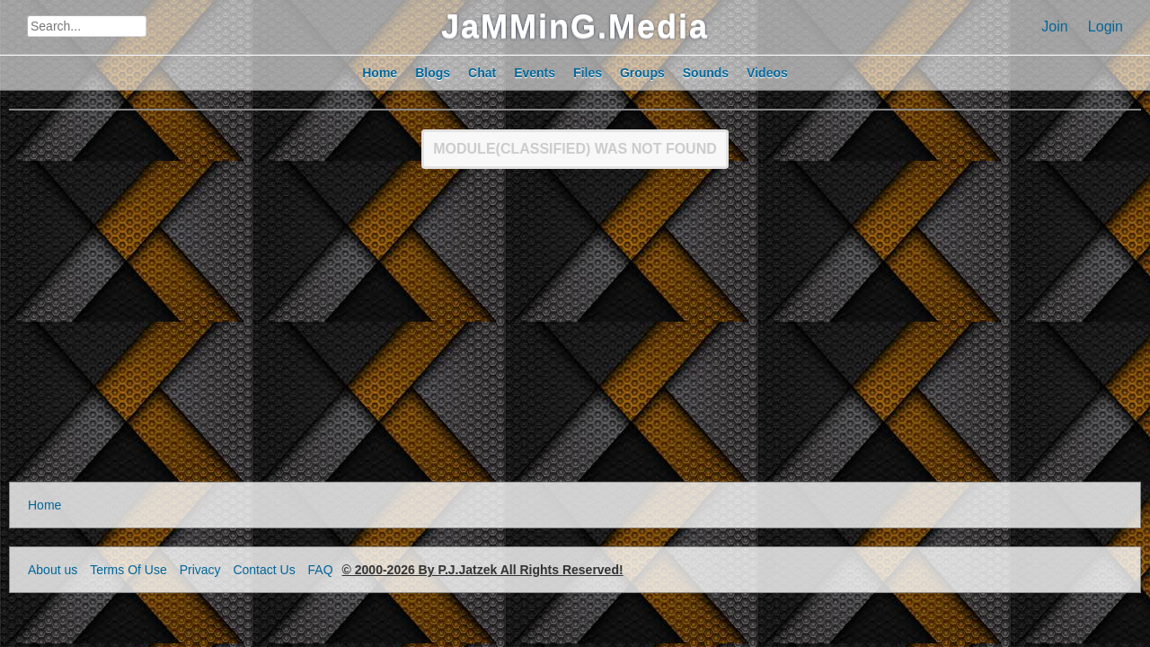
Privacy (200, 570)
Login (1105, 26)
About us (52, 570)
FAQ (320, 570)
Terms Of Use (128, 570)
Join (1054, 26)
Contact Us (264, 570)
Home (44, 505)
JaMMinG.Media (575, 26)
